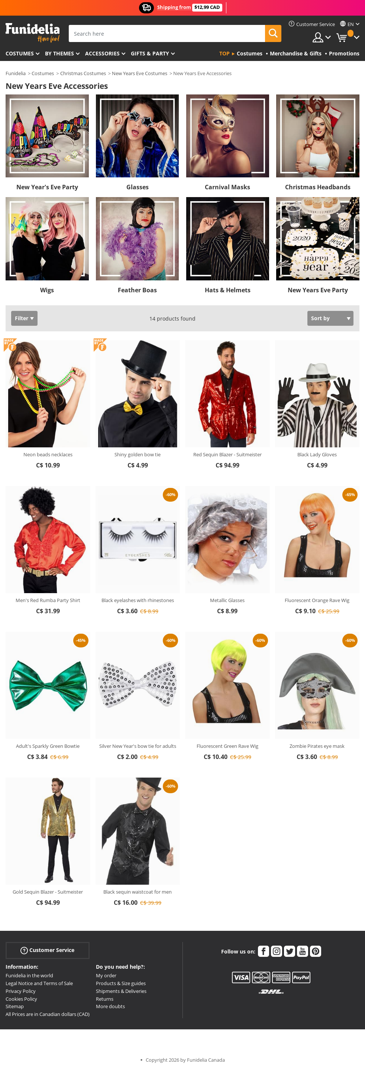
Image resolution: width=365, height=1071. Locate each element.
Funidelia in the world (29, 975)
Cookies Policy (21, 999)
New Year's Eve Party (47, 187)
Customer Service (47, 950)
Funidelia (16, 73)
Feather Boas (137, 290)
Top (224, 53)
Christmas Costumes (83, 73)
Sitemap (15, 1006)
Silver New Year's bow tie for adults (137, 746)
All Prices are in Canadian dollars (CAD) (48, 1014)
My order (106, 975)
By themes (59, 53)
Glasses (137, 187)
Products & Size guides (121, 983)
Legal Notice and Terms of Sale (39, 983)
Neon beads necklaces (47, 454)
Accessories (102, 53)
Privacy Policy (21, 991)
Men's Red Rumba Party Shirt (48, 600)
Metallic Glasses (227, 600)
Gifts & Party (150, 53)
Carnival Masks (227, 187)
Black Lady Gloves (317, 454)
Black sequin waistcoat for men (137, 891)
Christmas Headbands (318, 187)
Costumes (20, 53)
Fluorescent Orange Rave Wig (317, 600)
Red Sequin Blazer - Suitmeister (227, 454)
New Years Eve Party (318, 290)
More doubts (110, 1006)
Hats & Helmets (228, 290)
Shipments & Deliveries (121, 991)
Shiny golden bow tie (137, 454)
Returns (104, 999)
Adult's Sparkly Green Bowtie (48, 746)
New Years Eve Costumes (139, 73)
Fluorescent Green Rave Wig (227, 746)
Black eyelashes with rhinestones (137, 600)
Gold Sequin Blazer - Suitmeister (48, 891)
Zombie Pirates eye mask (317, 746)
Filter (21, 318)
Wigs (47, 290)
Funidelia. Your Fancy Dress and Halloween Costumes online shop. (32, 33)
